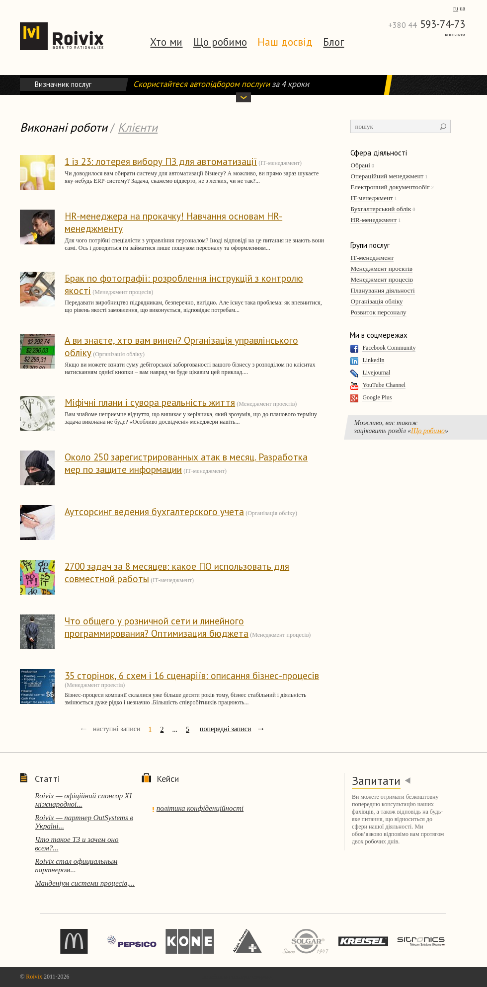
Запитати (376, 780)
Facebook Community (388, 347)
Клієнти (138, 127)
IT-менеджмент (371, 198)
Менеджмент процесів (381, 279)
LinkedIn (373, 360)
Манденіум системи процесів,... (85, 883)
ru (455, 8)
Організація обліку (376, 301)
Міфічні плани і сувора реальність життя (150, 402)
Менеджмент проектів (381, 268)
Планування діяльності (382, 290)
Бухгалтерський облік (380, 209)
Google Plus (377, 397)
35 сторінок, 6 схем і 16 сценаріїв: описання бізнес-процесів (192, 675)
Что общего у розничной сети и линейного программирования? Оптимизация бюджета (156, 626)
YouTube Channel (384, 384)
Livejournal (376, 372)
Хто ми (166, 42)
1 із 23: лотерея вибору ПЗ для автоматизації (161, 161)
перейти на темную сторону (237, 976)
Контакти (455, 34)
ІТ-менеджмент (372, 257)
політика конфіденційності (200, 808)
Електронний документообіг (389, 187)
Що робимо (220, 42)
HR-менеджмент (373, 220)
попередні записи (225, 729)
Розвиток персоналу (378, 312)
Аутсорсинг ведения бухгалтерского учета (154, 511)
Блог (333, 42)
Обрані (360, 165)
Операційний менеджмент (386, 176)
